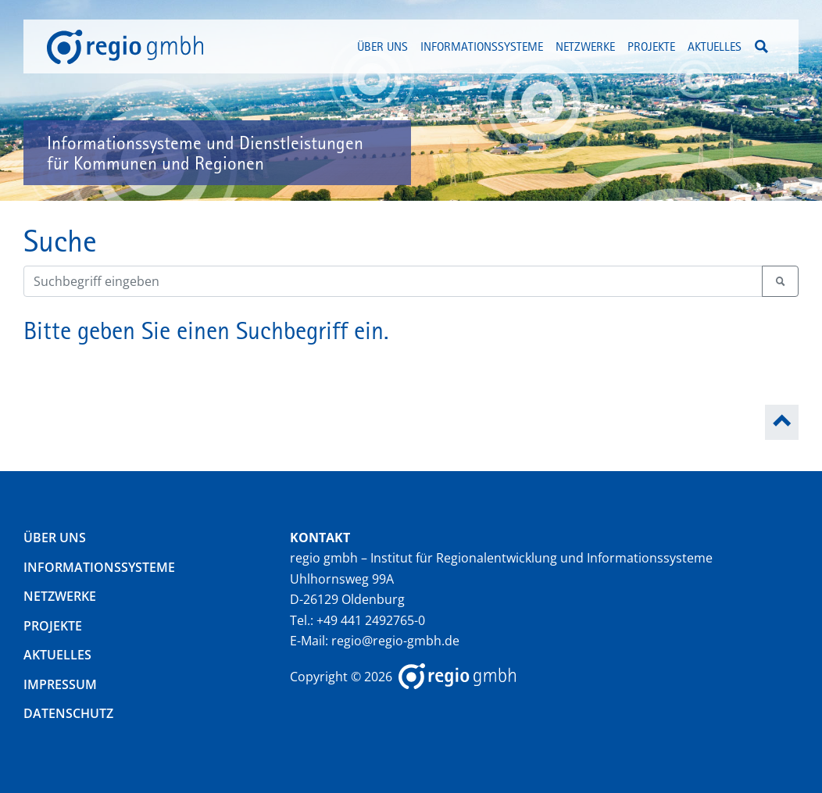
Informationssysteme (99, 567)
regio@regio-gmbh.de (395, 640)
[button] (761, 46)
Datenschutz (68, 713)
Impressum (60, 684)
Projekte (52, 625)
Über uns (54, 537)
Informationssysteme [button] (481, 46)
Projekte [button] (651, 46)
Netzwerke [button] (585, 46)
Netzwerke (59, 596)
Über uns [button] (382, 46)
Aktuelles (715, 46)
